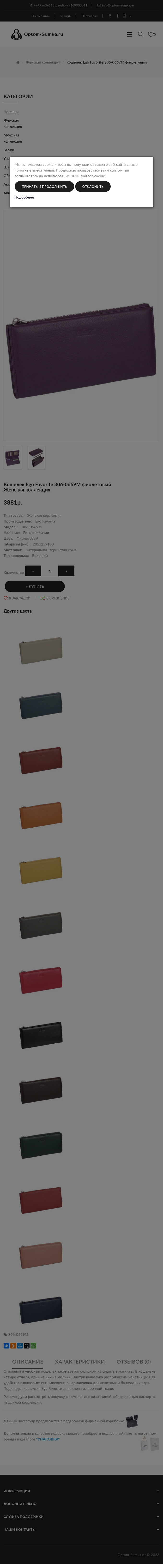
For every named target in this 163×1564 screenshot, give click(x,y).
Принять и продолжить (44, 186)
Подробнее (24, 197)
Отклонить (92, 186)
